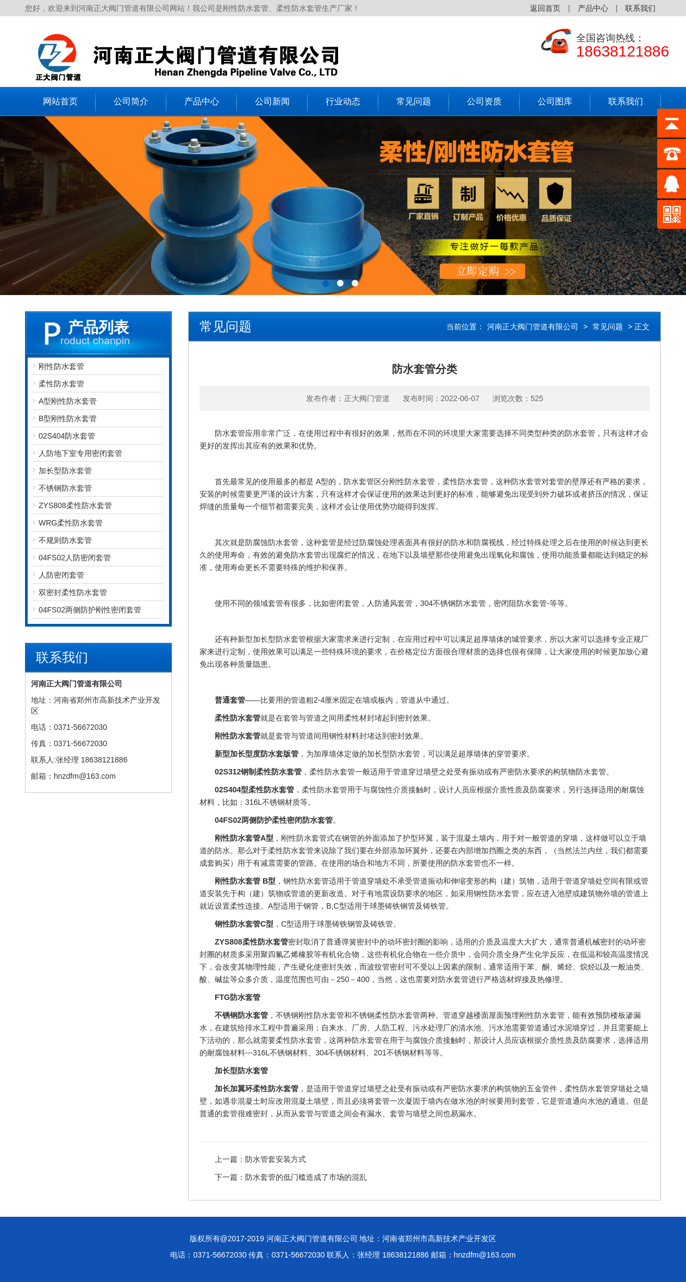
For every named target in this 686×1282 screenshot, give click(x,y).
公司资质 (484, 101)
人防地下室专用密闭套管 (80, 453)
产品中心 (593, 8)
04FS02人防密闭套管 (75, 557)
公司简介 (131, 101)
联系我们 (640, 8)
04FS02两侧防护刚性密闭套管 (90, 609)
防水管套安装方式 (275, 1159)
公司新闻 (272, 101)
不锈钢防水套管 (65, 488)
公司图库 (555, 101)
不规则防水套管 (65, 540)
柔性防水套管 (61, 383)
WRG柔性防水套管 (71, 522)
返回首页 (545, 8)
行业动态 (343, 101)
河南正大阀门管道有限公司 (532, 326)
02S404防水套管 (67, 435)
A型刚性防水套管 (68, 401)
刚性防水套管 (61, 366)
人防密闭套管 (61, 575)
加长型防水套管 (65, 470)
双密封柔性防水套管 (73, 592)
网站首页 (60, 101)
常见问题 (413, 101)
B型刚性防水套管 (68, 418)
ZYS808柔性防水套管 (75, 505)
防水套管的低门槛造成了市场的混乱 (306, 1177)
